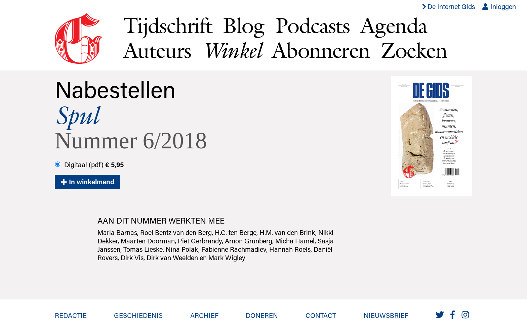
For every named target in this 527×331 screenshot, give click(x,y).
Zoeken (414, 50)
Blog (244, 25)
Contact (321, 315)
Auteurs (157, 50)
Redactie (71, 315)
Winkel (231, 50)
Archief (204, 315)
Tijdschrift (167, 25)
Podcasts (312, 25)
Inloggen (499, 6)
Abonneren (321, 50)
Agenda (393, 25)
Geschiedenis (138, 315)
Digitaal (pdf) (89, 164)
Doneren (262, 315)
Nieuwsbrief (386, 315)
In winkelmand (87, 181)
